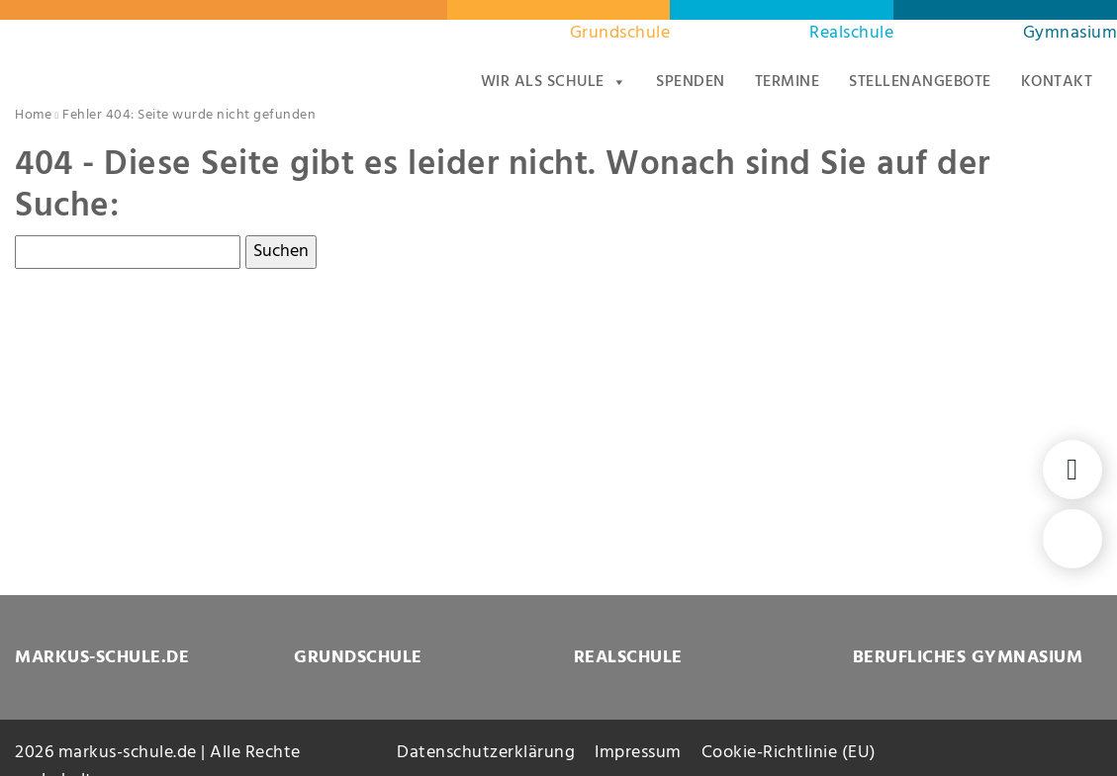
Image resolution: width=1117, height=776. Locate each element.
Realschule (851, 33)
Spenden (690, 82)
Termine (787, 82)
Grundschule (620, 33)
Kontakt (1057, 82)
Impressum (638, 752)
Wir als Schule (554, 82)
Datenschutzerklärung (486, 752)
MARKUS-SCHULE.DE (102, 658)
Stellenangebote (920, 82)
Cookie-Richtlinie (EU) (789, 752)
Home (33, 115)
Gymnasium (1070, 33)
